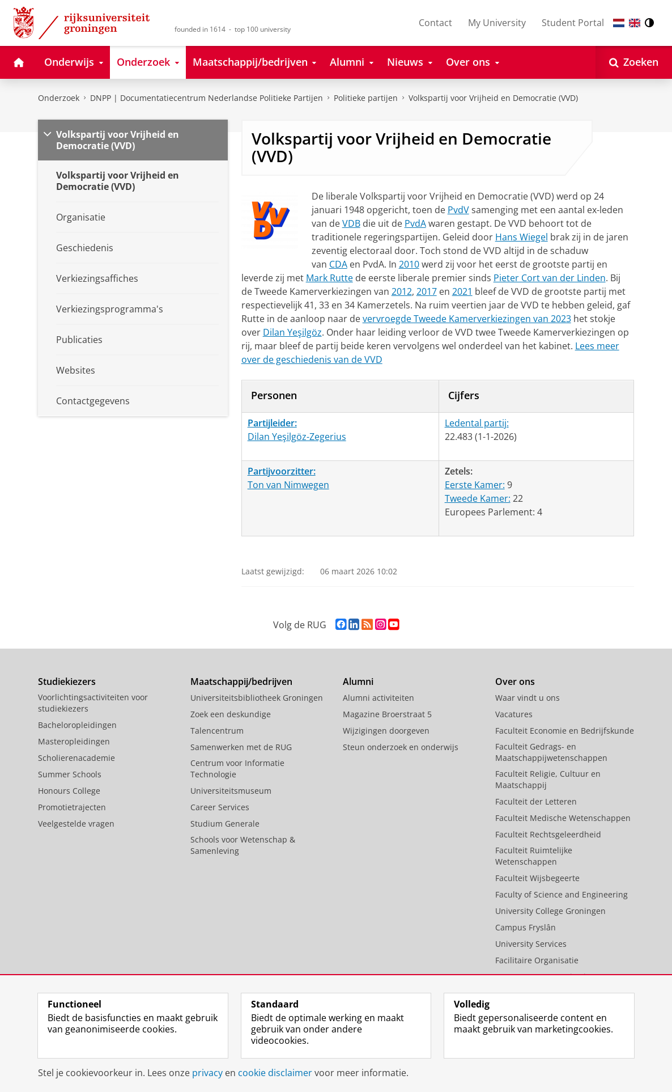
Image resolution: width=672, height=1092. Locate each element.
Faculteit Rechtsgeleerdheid (548, 834)
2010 (409, 264)
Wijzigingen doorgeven (386, 730)
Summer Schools (69, 774)
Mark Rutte (329, 278)
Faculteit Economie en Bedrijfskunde (564, 730)
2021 (462, 291)
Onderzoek (58, 97)
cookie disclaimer (275, 1072)
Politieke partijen (366, 97)
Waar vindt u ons (527, 697)
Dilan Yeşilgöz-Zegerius (297, 436)
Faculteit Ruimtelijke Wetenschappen (533, 856)
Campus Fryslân (525, 927)
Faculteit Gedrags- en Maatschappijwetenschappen (551, 752)
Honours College (69, 790)
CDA (338, 264)
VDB (351, 223)
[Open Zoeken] (634, 62)
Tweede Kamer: (478, 498)
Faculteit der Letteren (536, 801)
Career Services (219, 807)
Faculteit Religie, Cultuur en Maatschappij (548, 779)
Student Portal (573, 22)
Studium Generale (225, 823)
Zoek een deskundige (230, 714)
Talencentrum (217, 730)
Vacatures (514, 714)
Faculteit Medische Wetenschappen (563, 817)
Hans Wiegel (521, 237)
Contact (435, 22)
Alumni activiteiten (378, 697)
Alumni (358, 681)
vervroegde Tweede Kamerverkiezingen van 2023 (467, 318)
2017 (426, 291)
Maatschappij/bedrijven (241, 681)
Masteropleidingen (74, 741)
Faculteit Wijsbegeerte (537, 878)
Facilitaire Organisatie (537, 960)
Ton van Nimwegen (288, 485)
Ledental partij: (477, 423)
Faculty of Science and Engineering (561, 894)
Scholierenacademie (76, 757)
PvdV (458, 210)
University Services (531, 943)
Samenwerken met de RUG (241, 747)
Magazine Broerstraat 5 (387, 714)
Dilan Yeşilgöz (292, 332)
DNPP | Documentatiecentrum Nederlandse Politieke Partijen (206, 97)
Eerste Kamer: (475, 485)
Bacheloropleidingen (77, 724)
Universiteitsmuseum (230, 790)
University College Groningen (550, 910)
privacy (207, 1072)
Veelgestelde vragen (76, 823)
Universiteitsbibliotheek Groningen (256, 697)
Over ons (515, 681)
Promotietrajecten (72, 807)
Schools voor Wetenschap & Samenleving (242, 845)
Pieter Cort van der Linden (550, 278)
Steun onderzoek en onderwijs (400, 747)
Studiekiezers (67, 681)
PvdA (415, 223)
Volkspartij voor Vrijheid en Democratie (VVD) (493, 97)
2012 (402, 291)
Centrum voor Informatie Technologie (237, 768)
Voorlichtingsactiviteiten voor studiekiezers (93, 703)
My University (497, 22)
